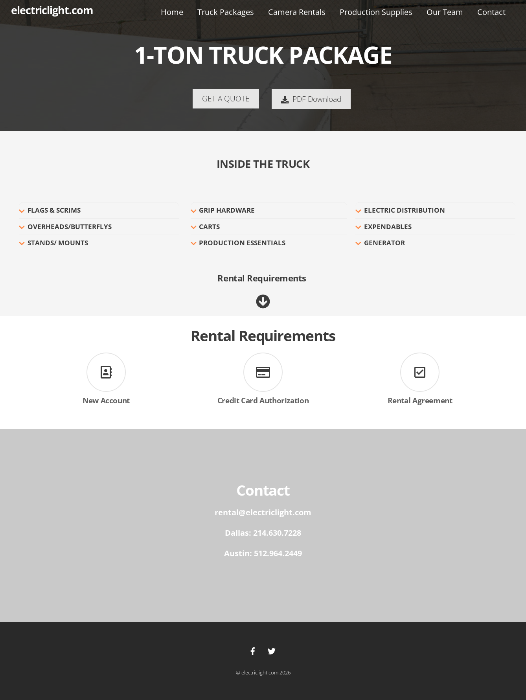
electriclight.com (259, 672)
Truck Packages (225, 12)
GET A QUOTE (226, 99)
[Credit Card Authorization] (263, 373)
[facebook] (253, 650)
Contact (491, 12)
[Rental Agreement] (420, 373)
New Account (106, 400)
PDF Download (311, 99)
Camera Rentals (297, 12)
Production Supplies (376, 12)
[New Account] (106, 373)
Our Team (445, 12)
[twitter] (272, 650)
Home (172, 12)
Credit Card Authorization (263, 400)
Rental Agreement (420, 400)
